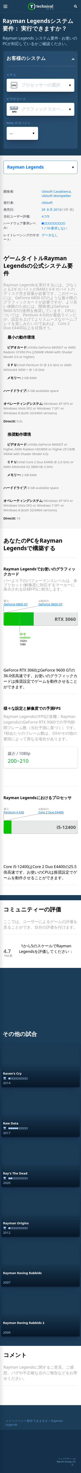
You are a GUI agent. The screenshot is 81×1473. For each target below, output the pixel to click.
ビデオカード (16, 99)
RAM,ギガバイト (18, 123)
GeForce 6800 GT (16, 604)
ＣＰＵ (11, 75)
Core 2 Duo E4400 (51, 812)
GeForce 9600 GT (50, 604)
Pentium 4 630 (14, 812)
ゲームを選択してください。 (73, 167)
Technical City (40, 6)
